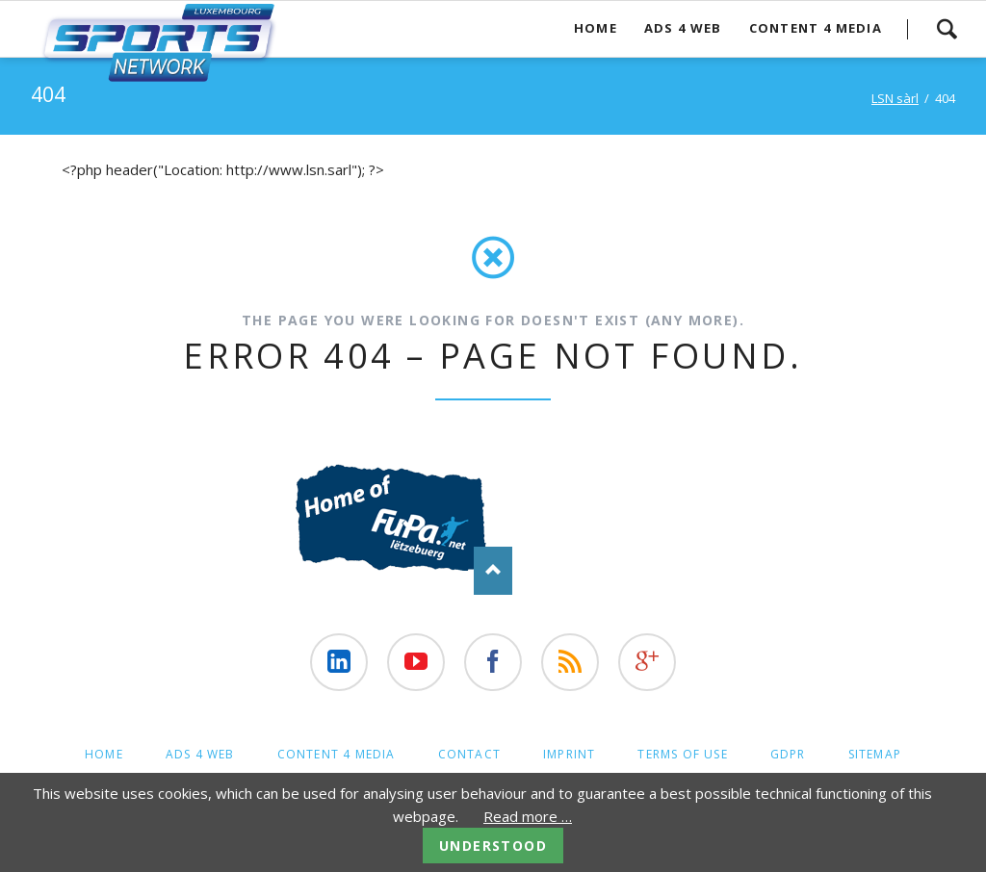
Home (595, 28)
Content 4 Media (816, 28)
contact (469, 754)
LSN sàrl (895, 98)
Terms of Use (682, 754)
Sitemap (874, 754)
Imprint (569, 754)
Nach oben (493, 571)
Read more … (527, 816)
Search (946, 29)
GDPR (788, 754)
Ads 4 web (683, 28)
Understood (493, 845)
